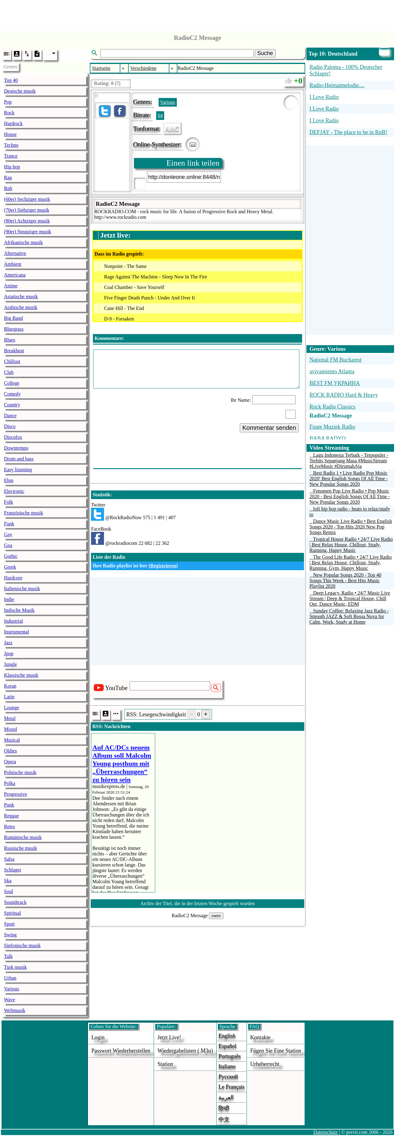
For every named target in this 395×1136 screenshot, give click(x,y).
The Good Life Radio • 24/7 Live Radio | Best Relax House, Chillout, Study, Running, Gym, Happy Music (351, 562)
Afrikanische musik (23, 242)
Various (11, 988)
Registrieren (163, 565)
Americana (15, 275)
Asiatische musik (21, 296)
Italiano (226, 1066)
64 (160, 115)
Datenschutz (325, 1132)
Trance (11, 156)
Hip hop (12, 166)
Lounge (11, 707)
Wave (9, 999)
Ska (7, 880)
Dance (10, 415)
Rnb (8, 188)
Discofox (13, 437)
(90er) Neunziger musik (27, 231)
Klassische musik (21, 675)
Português (229, 1056)
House (10, 134)
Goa (8, 545)
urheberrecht (265, 1064)
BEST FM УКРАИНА (335, 383)
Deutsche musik (20, 91)
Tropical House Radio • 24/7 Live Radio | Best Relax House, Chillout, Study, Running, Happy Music (351, 544)
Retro (9, 826)
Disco (9, 426)
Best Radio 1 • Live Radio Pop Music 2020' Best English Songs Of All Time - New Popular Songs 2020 (349, 478)
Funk (9, 523)
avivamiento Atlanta (332, 371)
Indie (9, 599)
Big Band (13, 318)
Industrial (13, 621)
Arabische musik (20, 307)
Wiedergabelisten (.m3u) (185, 1051)
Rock (9, 112)
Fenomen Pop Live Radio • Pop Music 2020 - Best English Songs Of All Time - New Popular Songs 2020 (350, 496)
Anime (11, 285)
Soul (8, 891)
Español (227, 1046)
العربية (226, 1097)
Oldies (10, 750)
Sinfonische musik (22, 945)
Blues (9, 339)
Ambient (12, 264)
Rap (8, 177)
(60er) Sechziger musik (27, 199)
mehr (216, 915)
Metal (9, 718)
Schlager (12, 869)
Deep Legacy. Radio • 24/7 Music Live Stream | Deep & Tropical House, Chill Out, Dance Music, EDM (350, 598)
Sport (9, 923)
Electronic (14, 491)
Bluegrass (13, 329)
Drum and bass (19, 458)
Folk (8, 502)
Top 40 (11, 80)
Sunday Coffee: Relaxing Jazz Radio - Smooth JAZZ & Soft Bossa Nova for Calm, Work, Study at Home (349, 616)
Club (9, 372)
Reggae (11, 815)
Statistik (101, 494)
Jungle (10, 664)
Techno (11, 145)
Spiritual (12, 913)
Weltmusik (14, 1010)
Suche (265, 53)
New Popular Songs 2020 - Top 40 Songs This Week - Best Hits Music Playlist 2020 (345, 580)
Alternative (15, 253)
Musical (12, 740)
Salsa (9, 859)
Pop (8, 101)
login (98, 1037)
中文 (224, 1119)
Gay (8, 534)
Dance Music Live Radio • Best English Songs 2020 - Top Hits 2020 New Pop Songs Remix (351, 527)
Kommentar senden (269, 427)
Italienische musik (22, 588)
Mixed (10, 729)
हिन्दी (223, 1108)
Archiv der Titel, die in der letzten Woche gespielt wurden (197, 903)
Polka (9, 783)
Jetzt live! (169, 1037)
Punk (9, 804)
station (165, 1064)
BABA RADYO (328, 438)
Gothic (11, 556)
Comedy (12, 393)
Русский (228, 1077)
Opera (10, 761)
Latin (9, 696)
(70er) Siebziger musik (26, 210)
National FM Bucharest (336, 360)
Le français (231, 1087)
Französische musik (23, 512)
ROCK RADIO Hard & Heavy (344, 395)
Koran (10, 686)
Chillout (12, 361)
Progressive (15, 794)
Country (12, 404)
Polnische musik (20, 772)
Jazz (8, 642)
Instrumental (16, 631)
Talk (8, 956)
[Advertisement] (197, 14)
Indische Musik (19, 610)
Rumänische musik (23, 837)
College (11, 383)
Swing (10, 934)
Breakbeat (14, 350)
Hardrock (13, 123)
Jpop (8, 653)
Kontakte (260, 1037)
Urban (10, 978)
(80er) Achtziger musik (27, 220)
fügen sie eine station (275, 1051)
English (226, 1036)
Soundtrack (15, 902)
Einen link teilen (192, 163)
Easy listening (18, 469)
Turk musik (15, 967)
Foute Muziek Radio (332, 427)
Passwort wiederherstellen (120, 1051)
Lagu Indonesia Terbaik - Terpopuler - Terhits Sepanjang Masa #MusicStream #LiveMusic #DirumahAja (349, 460)
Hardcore (13, 577)
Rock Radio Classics (333, 407)
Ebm (8, 480)
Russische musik (20, 848)
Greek (10, 567)
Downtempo (16, 448)
